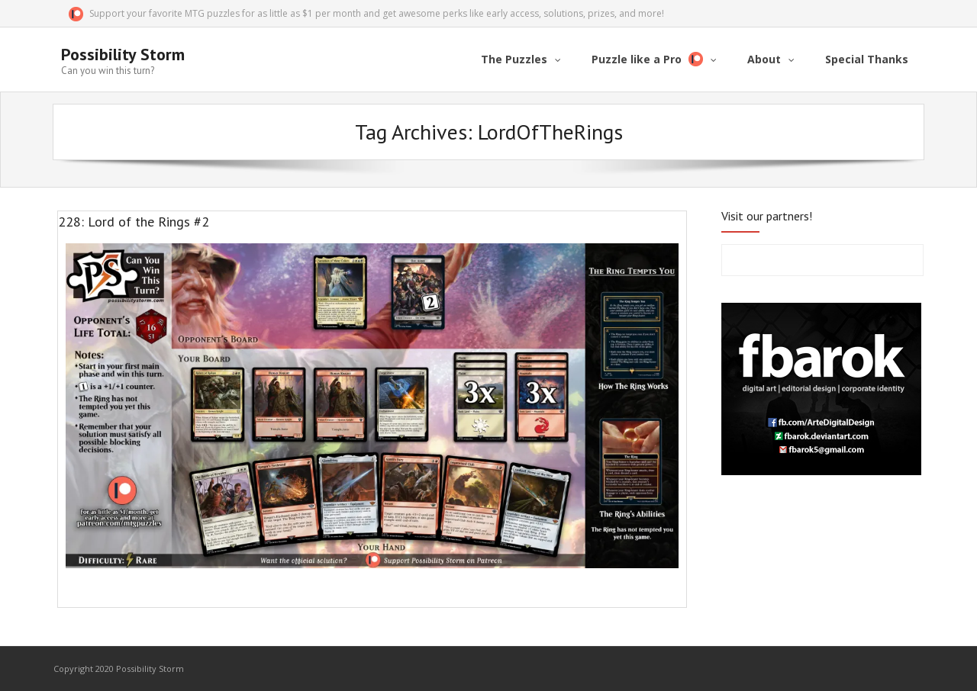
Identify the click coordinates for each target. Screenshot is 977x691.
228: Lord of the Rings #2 (133, 221)
